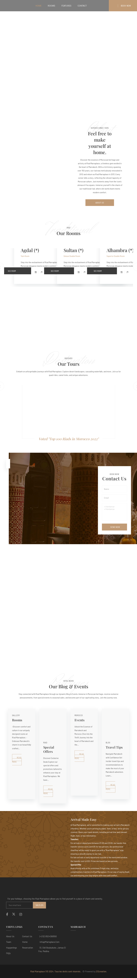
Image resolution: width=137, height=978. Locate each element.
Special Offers (48, 749)
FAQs (8, 953)
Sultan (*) (73, 250)
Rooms (17, 720)
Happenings (11, 947)
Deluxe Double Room (72, 256)
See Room (19, 269)
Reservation (27, 947)
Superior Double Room (116, 256)
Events (80, 720)
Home (25, 941)
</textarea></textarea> (114, 512)
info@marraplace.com (49, 941)
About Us (99, 202)
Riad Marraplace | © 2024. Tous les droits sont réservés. (55, 971)
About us (10, 936)
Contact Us (27, 936)
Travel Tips (114, 747)
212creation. (101, 971)
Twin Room (25, 256)
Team (8, 941)
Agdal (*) (30, 250)
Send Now (115, 527)
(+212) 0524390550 (48, 936)
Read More (17, 759)
